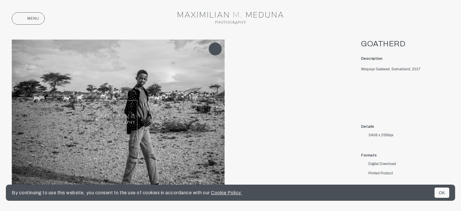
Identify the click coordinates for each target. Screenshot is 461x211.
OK (442, 192)
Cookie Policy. (226, 192)
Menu (28, 18)
